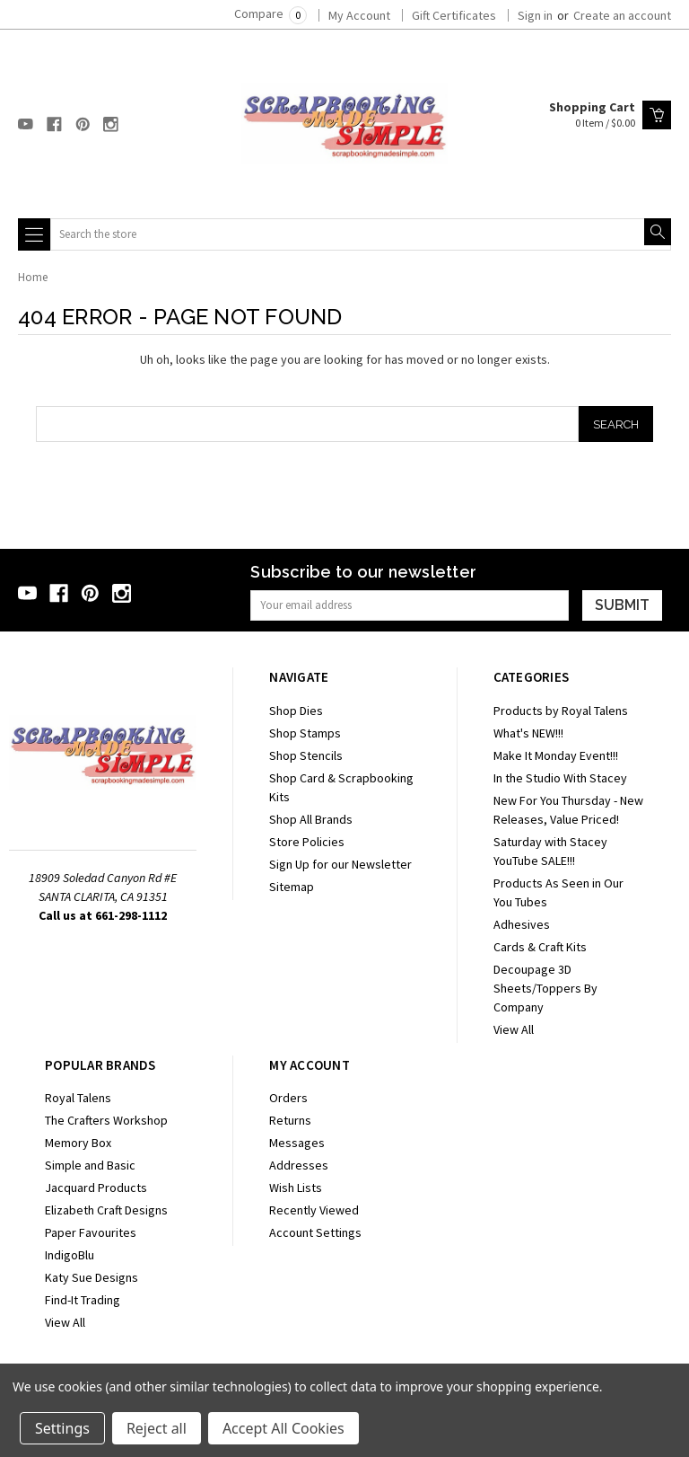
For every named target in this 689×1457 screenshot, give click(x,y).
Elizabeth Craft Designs (106, 1210)
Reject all (156, 1428)
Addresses (298, 1165)
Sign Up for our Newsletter (340, 864)
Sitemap (291, 887)
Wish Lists (295, 1187)
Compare (270, 13)
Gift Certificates (454, 15)
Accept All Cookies (283, 1428)
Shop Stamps (305, 733)
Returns (290, 1120)
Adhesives (521, 924)
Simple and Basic (90, 1165)
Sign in (535, 15)
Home (33, 277)
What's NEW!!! (528, 733)
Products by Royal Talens (560, 710)
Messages (297, 1143)
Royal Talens (78, 1098)
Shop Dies (296, 710)
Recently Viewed (314, 1210)
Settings (62, 1428)
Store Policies (306, 842)
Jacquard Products (96, 1187)
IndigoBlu (69, 1255)
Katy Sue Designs (91, 1277)
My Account (359, 15)
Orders (288, 1098)
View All (513, 1029)
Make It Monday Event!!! (555, 755)
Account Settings (315, 1232)
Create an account (622, 15)
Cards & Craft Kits (540, 947)
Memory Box (78, 1143)
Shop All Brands (311, 819)
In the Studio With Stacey (560, 778)
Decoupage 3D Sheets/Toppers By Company (545, 988)
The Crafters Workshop (106, 1120)
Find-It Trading (82, 1300)
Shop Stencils (306, 755)
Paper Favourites (90, 1232)
